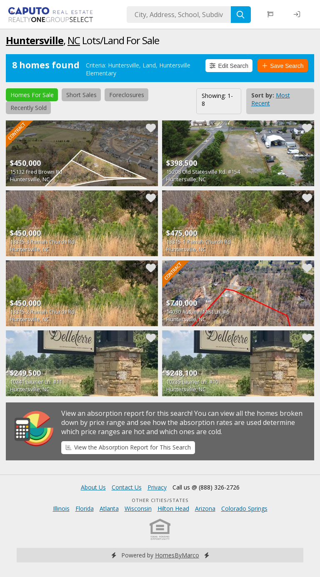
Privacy (157, 487)
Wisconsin (138, 508)
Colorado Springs (244, 508)
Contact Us (127, 487)
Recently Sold (28, 108)
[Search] (241, 14)
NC (74, 40)
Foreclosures (126, 95)
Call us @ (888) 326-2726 (206, 487)
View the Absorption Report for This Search (128, 447)
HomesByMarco (177, 555)
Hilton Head (173, 508)
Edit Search (229, 65)
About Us (93, 487)
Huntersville (34, 40)
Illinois (61, 508)
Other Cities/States (160, 500)
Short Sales (81, 95)
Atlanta (109, 508)
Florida (84, 508)
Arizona (205, 508)
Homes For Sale (32, 95)
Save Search (283, 65)
